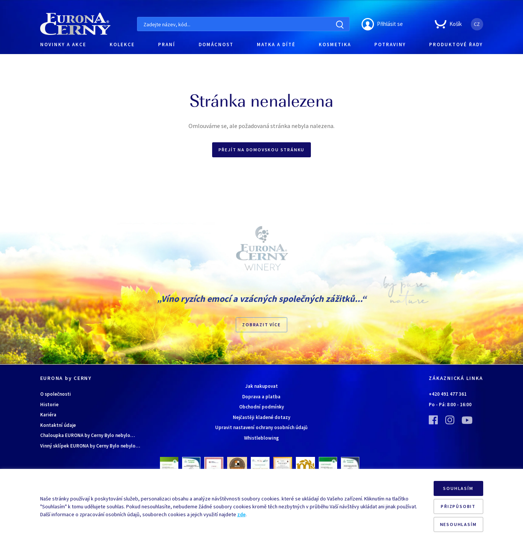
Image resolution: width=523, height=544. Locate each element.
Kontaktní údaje (58, 425)
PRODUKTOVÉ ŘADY (456, 44)
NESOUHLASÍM (458, 524)
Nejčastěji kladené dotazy (261, 417)
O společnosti (55, 394)
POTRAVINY (390, 44)
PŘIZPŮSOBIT (458, 506)
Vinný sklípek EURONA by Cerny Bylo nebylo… (90, 446)
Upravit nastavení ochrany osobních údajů (261, 427)
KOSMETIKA (335, 44)
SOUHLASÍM (458, 488)
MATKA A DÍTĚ (276, 44)
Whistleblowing (261, 438)
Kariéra (48, 414)
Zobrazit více (261, 324)
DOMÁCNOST (216, 44)
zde (241, 514)
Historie (49, 404)
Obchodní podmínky (261, 407)
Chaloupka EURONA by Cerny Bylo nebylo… (87, 435)
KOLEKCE (122, 44)
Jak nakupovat (261, 386)
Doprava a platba (261, 396)
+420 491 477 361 (448, 394)
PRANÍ (166, 44)
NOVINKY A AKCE (63, 44)
